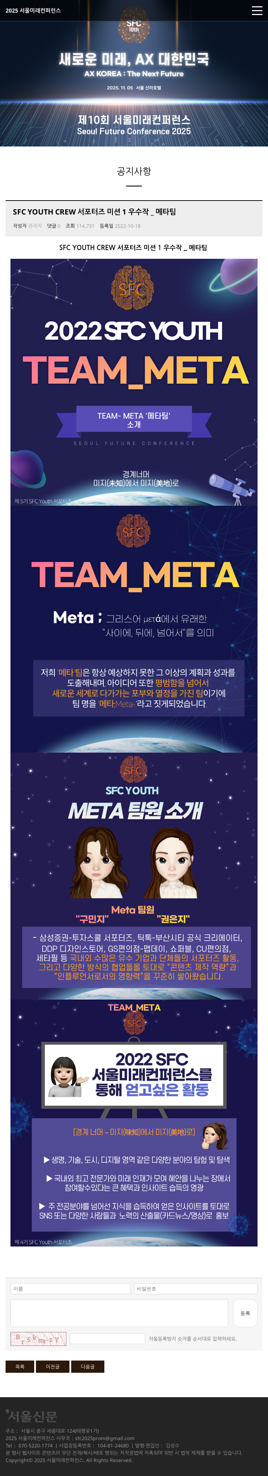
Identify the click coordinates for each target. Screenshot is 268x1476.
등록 (245, 1313)
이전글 (52, 1366)
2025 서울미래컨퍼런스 (33, 10)
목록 (19, 1366)
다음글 (88, 1366)
